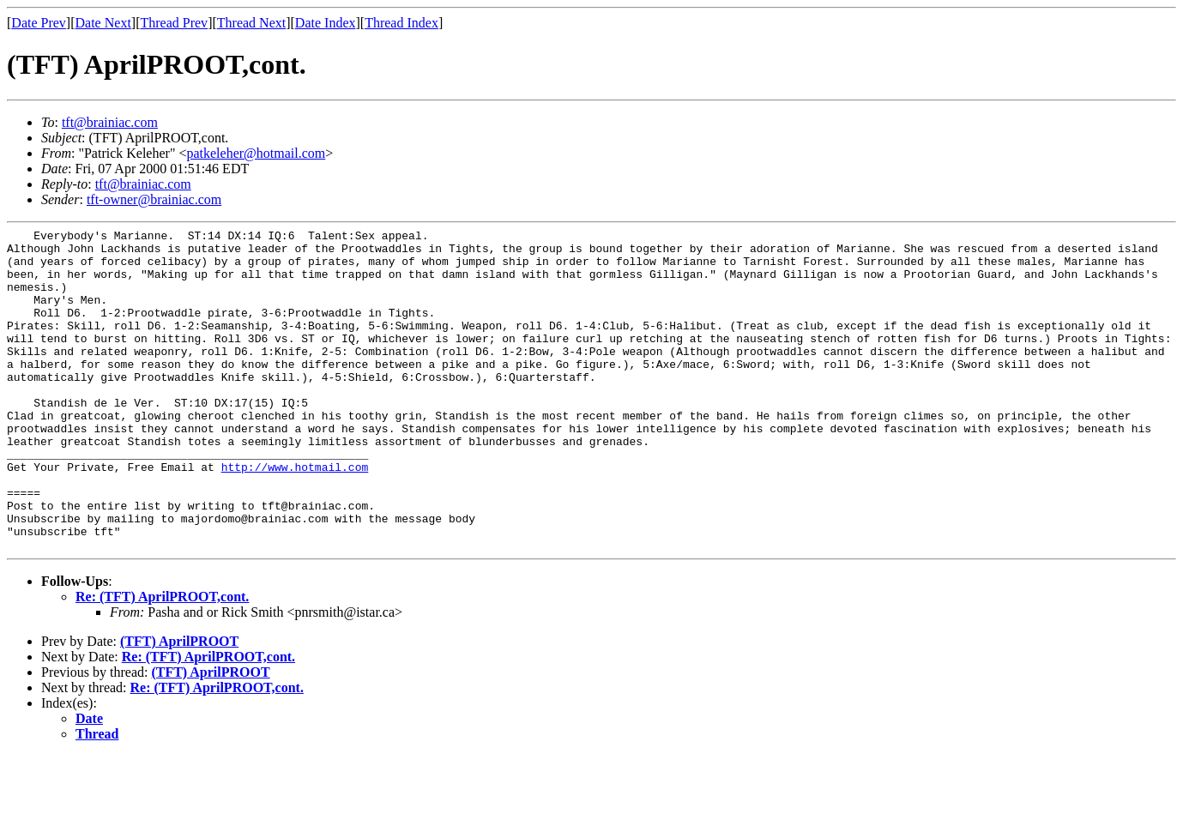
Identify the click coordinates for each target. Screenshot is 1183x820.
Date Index (325, 22)
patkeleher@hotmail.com (255, 153)
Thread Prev (174, 22)
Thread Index (401, 22)
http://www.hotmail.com (295, 515)
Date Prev (38, 22)
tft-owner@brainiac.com (154, 199)
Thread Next (251, 22)
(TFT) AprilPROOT (179, 705)
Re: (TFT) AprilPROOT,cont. (162, 661)
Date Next (103, 22)
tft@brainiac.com (110, 122)
